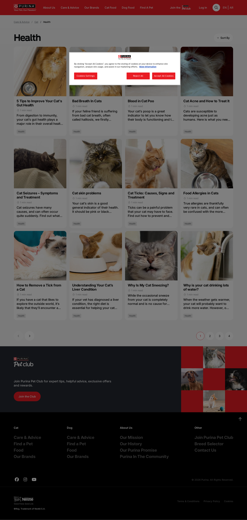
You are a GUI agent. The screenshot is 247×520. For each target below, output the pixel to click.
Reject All (138, 76)
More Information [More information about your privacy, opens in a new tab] (147, 67)
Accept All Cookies (163, 76)
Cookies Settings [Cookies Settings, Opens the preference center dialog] (86, 76)
